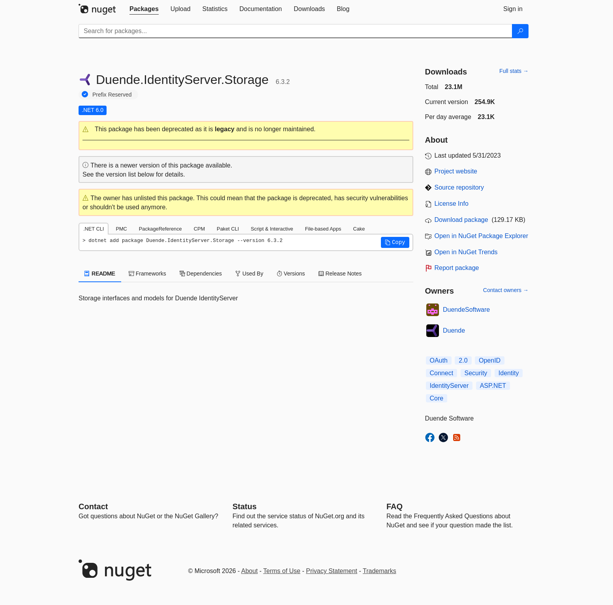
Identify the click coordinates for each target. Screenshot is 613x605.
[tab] (144, 9)
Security (476, 373)
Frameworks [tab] (147, 273)
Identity (509, 373)
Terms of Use (281, 571)
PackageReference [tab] (160, 229)
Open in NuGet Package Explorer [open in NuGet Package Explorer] (481, 236)
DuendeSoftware (466, 309)
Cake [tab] (359, 229)
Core (437, 398)
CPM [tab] (199, 229)
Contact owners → (506, 290)
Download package (461, 219)
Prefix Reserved (112, 94)
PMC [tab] (121, 229)
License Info (452, 203)
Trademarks (379, 571)
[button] (245, 129)
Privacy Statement (331, 571)
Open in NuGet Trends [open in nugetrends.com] (466, 252)
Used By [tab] (249, 273)
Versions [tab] (291, 273)
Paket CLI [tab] (228, 229)
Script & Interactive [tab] (272, 229)
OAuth (439, 360)
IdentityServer (449, 385)
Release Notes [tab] (340, 273)
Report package (457, 267)
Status (244, 506)
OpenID (490, 360)
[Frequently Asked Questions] (394, 506)
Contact (93, 506)
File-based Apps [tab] (323, 229)
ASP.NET (493, 385)
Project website (456, 171)
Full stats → (514, 71)
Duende (454, 330)
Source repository (459, 187)
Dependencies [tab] (201, 273)
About (249, 571)
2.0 (463, 360)
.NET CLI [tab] (93, 229)
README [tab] (99, 273)
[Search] (520, 31)
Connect (442, 373)
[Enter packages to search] (295, 31)
